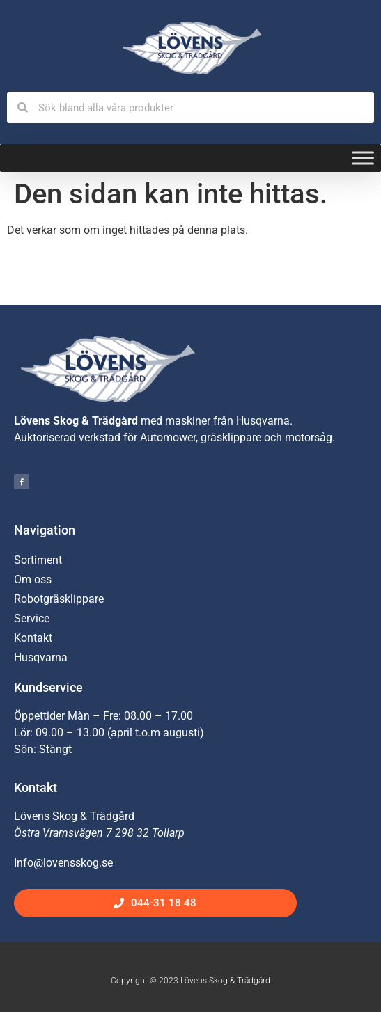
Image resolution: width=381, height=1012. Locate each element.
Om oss (33, 579)
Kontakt (33, 638)
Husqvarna (41, 657)
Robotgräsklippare (59, 599)
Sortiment (38, 560)
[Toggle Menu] (363, 158)
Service (31, 618)
